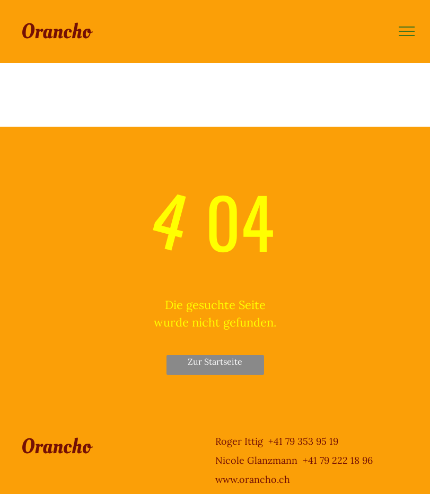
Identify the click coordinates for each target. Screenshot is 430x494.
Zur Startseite (215, 361)
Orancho (56, 31)
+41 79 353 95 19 (303, 441)
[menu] (406, 31)
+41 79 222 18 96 (338, 460)
